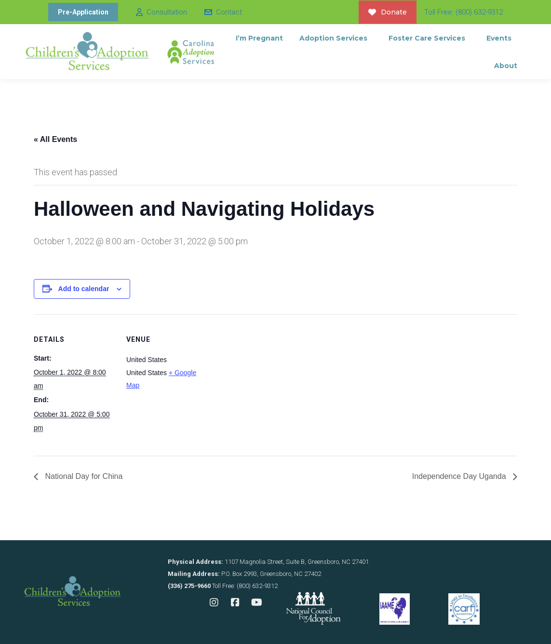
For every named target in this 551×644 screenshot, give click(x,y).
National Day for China (82, 476)
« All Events (55, 139)
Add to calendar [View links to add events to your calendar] (83, 289)
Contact (222, 12)
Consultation (160, 12)
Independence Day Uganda (460, 476)
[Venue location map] (270, 381)
